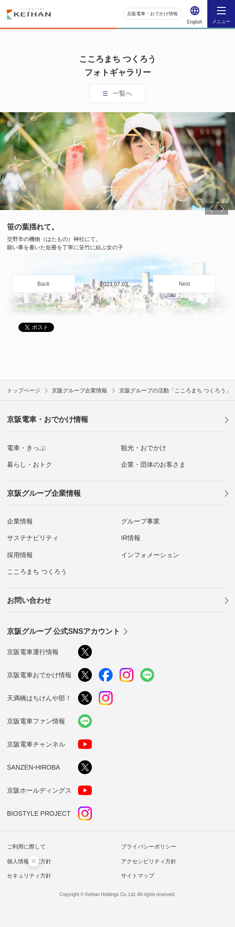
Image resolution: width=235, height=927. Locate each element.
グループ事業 (140, 521)
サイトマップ (137, 876)
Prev (211, 209)
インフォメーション (150, 555)
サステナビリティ (33, 538)
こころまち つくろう (37, 571)
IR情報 (130, 538)
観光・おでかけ (143, 447)
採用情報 (20, 555)
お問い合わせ (29, 600)
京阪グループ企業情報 (44, 493)
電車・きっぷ (26, 447)
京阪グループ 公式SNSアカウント (63, 631)
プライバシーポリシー (148, 846)
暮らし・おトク (29, 464)
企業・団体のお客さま (153, 464)
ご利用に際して (26, 846)
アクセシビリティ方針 (148, 861)
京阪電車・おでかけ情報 (152, 13)
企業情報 (20, 521)
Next (222, 209)
